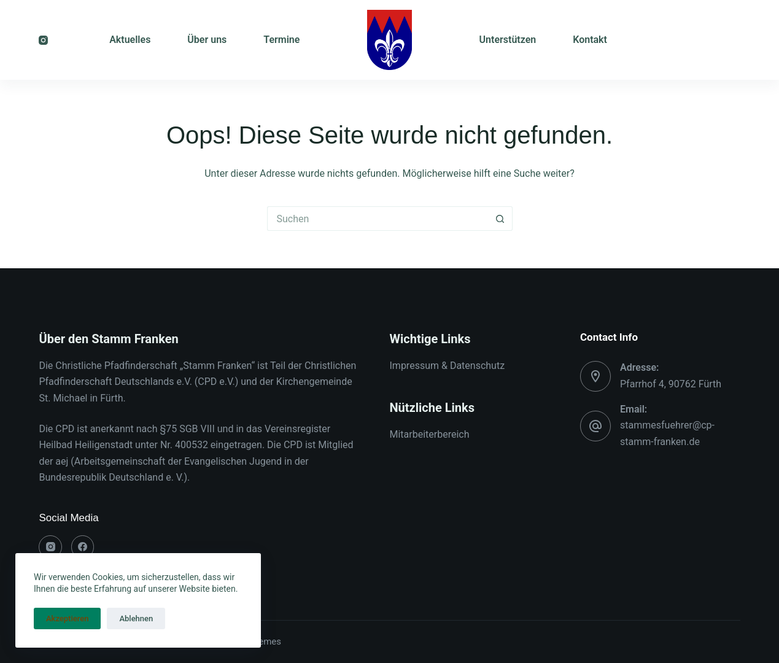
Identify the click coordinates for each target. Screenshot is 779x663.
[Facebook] (83, 547)
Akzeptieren (67, 618)
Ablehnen (136, 618)
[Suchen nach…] (377, 218)
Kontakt (590, 39)
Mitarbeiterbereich (430, 434)
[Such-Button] (500, 218)
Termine (281, 39)
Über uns (207, 39)
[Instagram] (43, 40)
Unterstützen (508, 39)
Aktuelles (129, 39)
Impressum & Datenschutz (447, 365)
